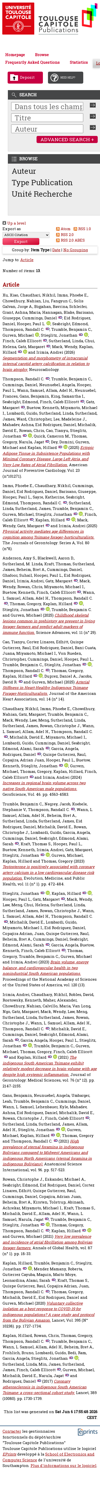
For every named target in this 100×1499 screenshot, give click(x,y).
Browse (42, 54)
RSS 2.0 (64, 234)
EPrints (9, 1454)
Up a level (14, 223)
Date (56, 250)
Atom (62, 228)
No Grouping (75, 250)
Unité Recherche (42, 194)
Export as (12, 228)
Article (27, 259)
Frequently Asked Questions (32, 62)
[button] (21, 241)
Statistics (79, 62)
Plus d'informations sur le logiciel (63, 1465)
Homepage (15, 54)
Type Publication (42, 182)
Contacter (12, 1431)
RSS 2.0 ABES (69, 240)
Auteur (24, 171)
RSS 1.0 (81, 228)
